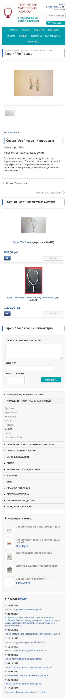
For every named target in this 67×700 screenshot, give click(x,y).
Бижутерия (10, 416)
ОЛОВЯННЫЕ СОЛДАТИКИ (21, 500)
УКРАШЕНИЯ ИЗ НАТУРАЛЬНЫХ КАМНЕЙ (29, 50)
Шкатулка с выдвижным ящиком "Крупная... (37, 566)
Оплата (11, 36)
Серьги (50, 50)
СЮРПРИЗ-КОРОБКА (18, 494)
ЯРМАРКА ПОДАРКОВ (18, 488)
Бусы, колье (11, 412)
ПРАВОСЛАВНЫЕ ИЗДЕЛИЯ (21, 450)
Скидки (23, 36)
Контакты (36, 36)
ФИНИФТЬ (12, 475)
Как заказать (52, 36)
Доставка (53, 30)
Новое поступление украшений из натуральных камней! (32, 634)
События (39, 30)
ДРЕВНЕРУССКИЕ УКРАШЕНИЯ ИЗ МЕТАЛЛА (30, 444)
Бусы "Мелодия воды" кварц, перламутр (30, 297)
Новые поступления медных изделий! (23, 609)
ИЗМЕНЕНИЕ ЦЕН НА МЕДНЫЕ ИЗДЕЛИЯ (26, 675)
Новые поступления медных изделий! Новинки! (28, 667)
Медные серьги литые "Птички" (31, 579)
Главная (13, 30)
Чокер (8, 433)
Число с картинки (15, 373)
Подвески (9, 425)
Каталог (26, 30)
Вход (62, 7)
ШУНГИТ (11, 482)
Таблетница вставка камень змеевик (34, 553)
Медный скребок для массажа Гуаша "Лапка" (38, 527)
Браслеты (10, 408)
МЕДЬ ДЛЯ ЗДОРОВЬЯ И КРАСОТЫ (25, 394)
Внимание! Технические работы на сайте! (25, 692)
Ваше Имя (11, 363)
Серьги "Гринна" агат (16, 183)
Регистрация (59, 9)
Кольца (8, 420)
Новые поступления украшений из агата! (25, 642)
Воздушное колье (14, 437)
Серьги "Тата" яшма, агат (48, 192)
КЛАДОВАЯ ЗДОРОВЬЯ (19, 506)
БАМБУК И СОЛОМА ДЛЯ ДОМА (23, 469)
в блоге (22, 599)
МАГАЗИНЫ (33, 42)
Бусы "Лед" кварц (23, 242)
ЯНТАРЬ (11, 463)
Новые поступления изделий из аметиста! (25, 650)
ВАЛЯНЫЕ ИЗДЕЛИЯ (18, 457)
